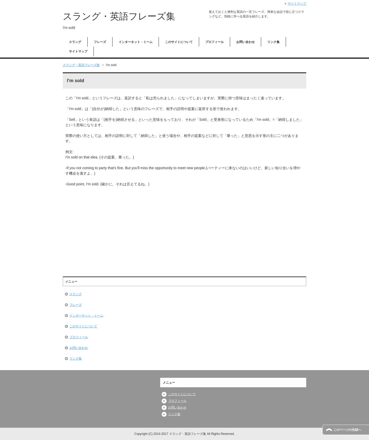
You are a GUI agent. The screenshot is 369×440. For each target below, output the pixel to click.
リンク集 (273, 42)
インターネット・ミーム (135, 42)
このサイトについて (179, 42)
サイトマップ (78, 51)
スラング (75, 42)
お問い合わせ (245, 42)
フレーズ (100, 42)
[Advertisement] (108, 228)
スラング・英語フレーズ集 (119, 16)
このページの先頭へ (347, 430)
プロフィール (214, 42)
